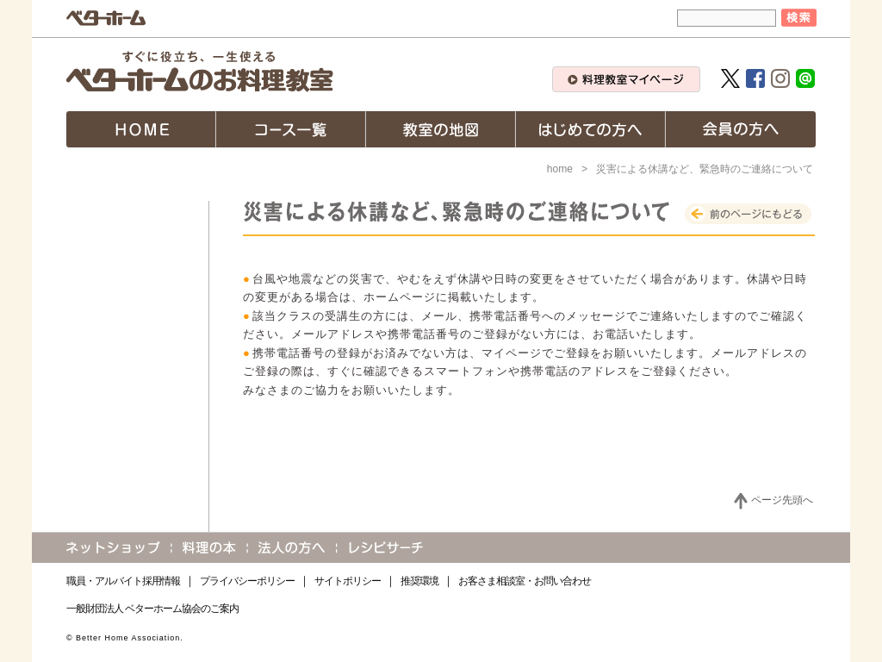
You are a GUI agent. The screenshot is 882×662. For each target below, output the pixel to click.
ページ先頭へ (782, 500)
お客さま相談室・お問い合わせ (524, 581)
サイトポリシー (347, 581)
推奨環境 (419, 581)
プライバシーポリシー (247, 581)
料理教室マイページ (626, 79)
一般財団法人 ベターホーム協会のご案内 (152, 609)
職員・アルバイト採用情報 (123, 581)
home (560, 169)
